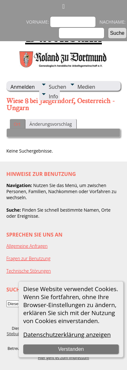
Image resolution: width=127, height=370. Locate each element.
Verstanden (71, 349)
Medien (86, 86)
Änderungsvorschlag (51, 124)
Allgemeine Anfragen (27, 246)
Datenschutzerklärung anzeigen (67, 334)
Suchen (57, 86)
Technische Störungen (28, 271)
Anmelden (23, 86)
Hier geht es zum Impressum (63, 357)
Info (53, 96)
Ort (17, 124)
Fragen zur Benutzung (28, 258)
